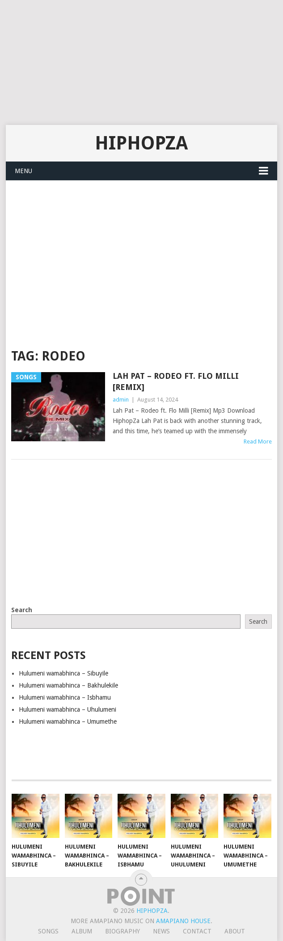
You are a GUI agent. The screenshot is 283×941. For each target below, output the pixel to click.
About (234, 931)
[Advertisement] (141, 62)
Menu (23, 170)
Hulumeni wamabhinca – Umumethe (68, 721)
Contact (197, 931)
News (161, 931)
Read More (258, 441)
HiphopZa (141, 143)
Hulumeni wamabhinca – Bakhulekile (68, 685)
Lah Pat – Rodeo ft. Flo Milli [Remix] (176, 381)
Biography (122, 931)
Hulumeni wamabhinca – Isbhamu (65, 697)
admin (121, 399)
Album (82, 931)
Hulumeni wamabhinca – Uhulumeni (67, 709)
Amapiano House (183, 920)
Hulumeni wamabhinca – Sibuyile (63, 673)
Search (21, 610)
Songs (48, 931)
